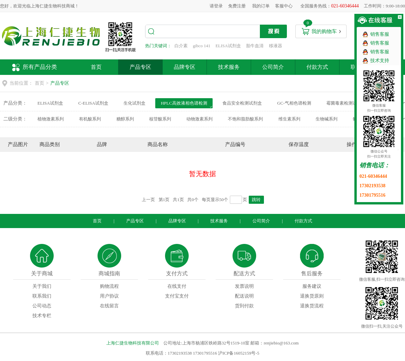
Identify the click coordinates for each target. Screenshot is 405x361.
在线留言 (109, 305)
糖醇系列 (125, 118)
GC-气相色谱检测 (294, 103)
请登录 (216, 5)
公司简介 (273, 67)
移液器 (275, 45)
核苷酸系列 (160, 118)
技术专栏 (41, 315)
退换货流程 (312, 305)
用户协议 (109, 296)
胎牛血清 (255, 45)
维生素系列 (289, 118)
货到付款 (244, 305)
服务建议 (311, 286)
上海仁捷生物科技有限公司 (132, 342)
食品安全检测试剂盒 (242, 103)
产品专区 (140, 67)
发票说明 (244, 286)
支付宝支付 (177, 296)
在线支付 (176, 286)
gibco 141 (202, 45)
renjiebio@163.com (281, 342)
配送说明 (244, 296)
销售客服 (379, 34)
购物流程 (109, 286)
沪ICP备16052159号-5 (238, 353)
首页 (96, 67)
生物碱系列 (327, 118)
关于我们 (41, 286)
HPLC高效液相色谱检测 (184, 103)
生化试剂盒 (134, 103)
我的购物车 (324, 31)
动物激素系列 (199, 118)
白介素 (181, 45)
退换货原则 (312, 296)
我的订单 (261, 5)
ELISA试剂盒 (228, 45)
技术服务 (229, 67)
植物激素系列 (50, 118)
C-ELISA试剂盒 (93, 103)
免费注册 (237, 5)
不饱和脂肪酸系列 (245, 118)
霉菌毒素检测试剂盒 (346, 103)
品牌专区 (184, 67)
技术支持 (379, 60)
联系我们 (41, 296)
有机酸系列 (90, 118)
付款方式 (317, 67)
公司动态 (41, 305)
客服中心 (284, 5)
